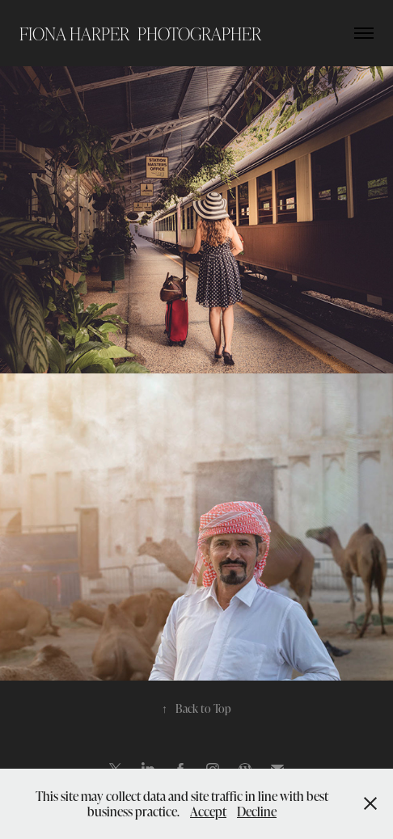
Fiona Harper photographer (140, 32)
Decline (257, 811)
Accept (208, 811)
